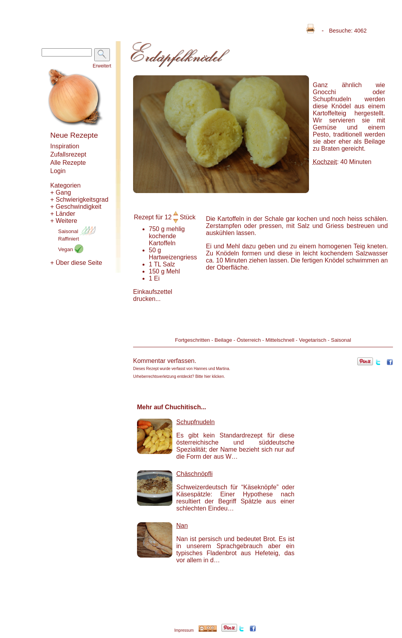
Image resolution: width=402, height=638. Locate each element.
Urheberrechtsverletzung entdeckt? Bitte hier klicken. (179, 376)
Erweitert (102, 66)
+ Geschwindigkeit (75, 206)
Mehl (173, 271)
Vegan (70, 249)
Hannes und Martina (211, 368)
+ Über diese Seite (76, 262)
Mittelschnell (279, 340)
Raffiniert (68, 239)
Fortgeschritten (192, 340)
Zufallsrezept (68, 154)
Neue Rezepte (74, 135)
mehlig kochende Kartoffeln (167, 236)
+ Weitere (63, 220)
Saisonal (76, 231)
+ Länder (62, 213)
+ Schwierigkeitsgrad (79, 199)
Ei (156, 278)
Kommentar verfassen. (164, 360)
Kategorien (65, 185)
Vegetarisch (312, 340)
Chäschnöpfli (194, 473)
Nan (182, 525)
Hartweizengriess (173, 257)
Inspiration (64, 146)
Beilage (223, 340)
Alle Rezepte (68, 162)
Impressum (184, 630)
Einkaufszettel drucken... (152, 295)
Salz (169, 264)
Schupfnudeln (195, 422)
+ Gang (60, 192)
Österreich (249, 340)
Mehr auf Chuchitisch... (171, 407)
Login (58, 171)
